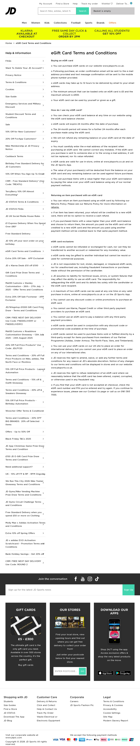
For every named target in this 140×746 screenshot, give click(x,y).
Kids (46, 22)
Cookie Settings (111, 713)
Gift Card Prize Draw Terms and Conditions (22, 274)
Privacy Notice (13, 75)
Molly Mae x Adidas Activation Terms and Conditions (25, 524)
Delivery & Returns (47, 701)
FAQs (8, 61)
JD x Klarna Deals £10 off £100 (21, 265)
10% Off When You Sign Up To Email (24, 174)
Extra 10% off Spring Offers (20, 533)
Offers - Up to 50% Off (17, 431)
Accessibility (110, 709)
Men (24, 22)
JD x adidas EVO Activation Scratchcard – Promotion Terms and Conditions (24, 543)
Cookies (9, 89)
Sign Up (128, 589)
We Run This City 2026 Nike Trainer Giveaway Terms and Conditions (24, 483)
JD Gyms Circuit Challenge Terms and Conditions (23, 503)
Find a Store (62, 3)
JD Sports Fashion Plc (82, 705)
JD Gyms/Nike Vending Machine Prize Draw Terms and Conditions (23, 493)
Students (8, 701)
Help (75, 3)
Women (35, 22)
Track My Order (45, 713)
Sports (88, 22)
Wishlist (106, 3)
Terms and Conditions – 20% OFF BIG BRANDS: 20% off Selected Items (23, 421)
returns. (55, 207)
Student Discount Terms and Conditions (20, 116)
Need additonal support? (18, 467)
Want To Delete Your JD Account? (23, 68)
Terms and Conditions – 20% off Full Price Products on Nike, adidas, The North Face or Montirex (24, 358)
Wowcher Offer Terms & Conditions (24, 411)
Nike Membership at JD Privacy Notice (22, 147)
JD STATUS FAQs (14, 209)
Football (76, 22)
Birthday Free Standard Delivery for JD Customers (24, 165)
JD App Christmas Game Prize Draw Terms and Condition (24, 448)
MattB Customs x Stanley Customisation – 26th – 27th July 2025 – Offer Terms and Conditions (24, 286)
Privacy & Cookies (113, 705)
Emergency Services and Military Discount (23, 105)
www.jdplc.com (13, 737)
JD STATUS (9, 713)
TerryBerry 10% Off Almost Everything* (19, 193)
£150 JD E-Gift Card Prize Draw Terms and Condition (22, 458)
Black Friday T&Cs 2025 (18, 439)
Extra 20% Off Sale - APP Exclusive (24, 258)
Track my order (89, 3)
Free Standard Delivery (17, 233)
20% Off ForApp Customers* (20, 138)
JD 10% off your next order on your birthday (24, 242)
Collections (60, 22)
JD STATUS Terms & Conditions (22, 202)
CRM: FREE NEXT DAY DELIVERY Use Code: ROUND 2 (23, 563)
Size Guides (10, 705)
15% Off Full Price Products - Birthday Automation (20, 402)
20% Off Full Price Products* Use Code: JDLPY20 (23, 347)
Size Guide (11, 96)
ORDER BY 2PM (69, 33)
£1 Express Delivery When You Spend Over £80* (25, 225)
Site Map (107, 716)
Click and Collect (46, 705)
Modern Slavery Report (115, 720)
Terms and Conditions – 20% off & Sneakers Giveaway (23, 392)
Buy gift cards (25, 665)
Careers (74, 701)
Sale (7, 124)
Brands (100, 22)
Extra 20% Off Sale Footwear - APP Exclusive (24, 298)
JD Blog (8, 720)
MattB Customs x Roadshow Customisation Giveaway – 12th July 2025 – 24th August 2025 (24, 334)
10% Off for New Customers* (20, 131)
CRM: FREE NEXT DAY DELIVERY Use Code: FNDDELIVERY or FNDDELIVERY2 (23, 320)
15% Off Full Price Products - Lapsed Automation (25, 371)
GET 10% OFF (112, 32)
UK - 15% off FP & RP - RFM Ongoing (25, 474)
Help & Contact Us (47, 709)
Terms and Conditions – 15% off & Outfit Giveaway (23, 381)
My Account (45, 3)
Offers (112, 22)
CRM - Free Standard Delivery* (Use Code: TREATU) (24, 183)
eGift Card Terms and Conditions (23, 251)
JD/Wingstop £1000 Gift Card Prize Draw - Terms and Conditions (24, 309)
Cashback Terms (14, 156)
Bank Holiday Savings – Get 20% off (24, 554)
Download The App (14, 716)
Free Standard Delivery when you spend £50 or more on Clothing (23, 514)
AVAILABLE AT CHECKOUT (26, 33)
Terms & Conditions (15, 82)
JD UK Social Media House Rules (22, 216)
